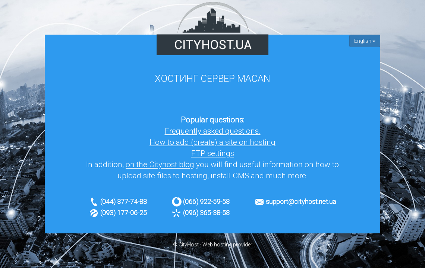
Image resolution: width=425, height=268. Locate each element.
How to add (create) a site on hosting (212, 142)
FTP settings (212, 153)
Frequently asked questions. (213, 131)
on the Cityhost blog (160, 164)
